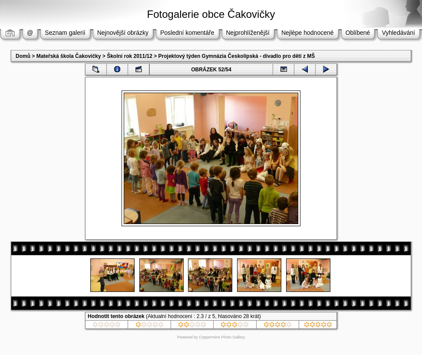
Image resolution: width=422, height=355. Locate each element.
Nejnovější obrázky (122, 32)
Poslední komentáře (187, 32)
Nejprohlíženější (248, 32)
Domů (23, 56)
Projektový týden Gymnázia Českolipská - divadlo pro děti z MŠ (236, 56)
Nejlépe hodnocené (307, 32)
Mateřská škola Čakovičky (68, 56)
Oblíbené (358, 32)
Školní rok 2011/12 (129, 56)
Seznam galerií (65, 32)
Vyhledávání (398, 32)
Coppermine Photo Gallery (222, 337)
